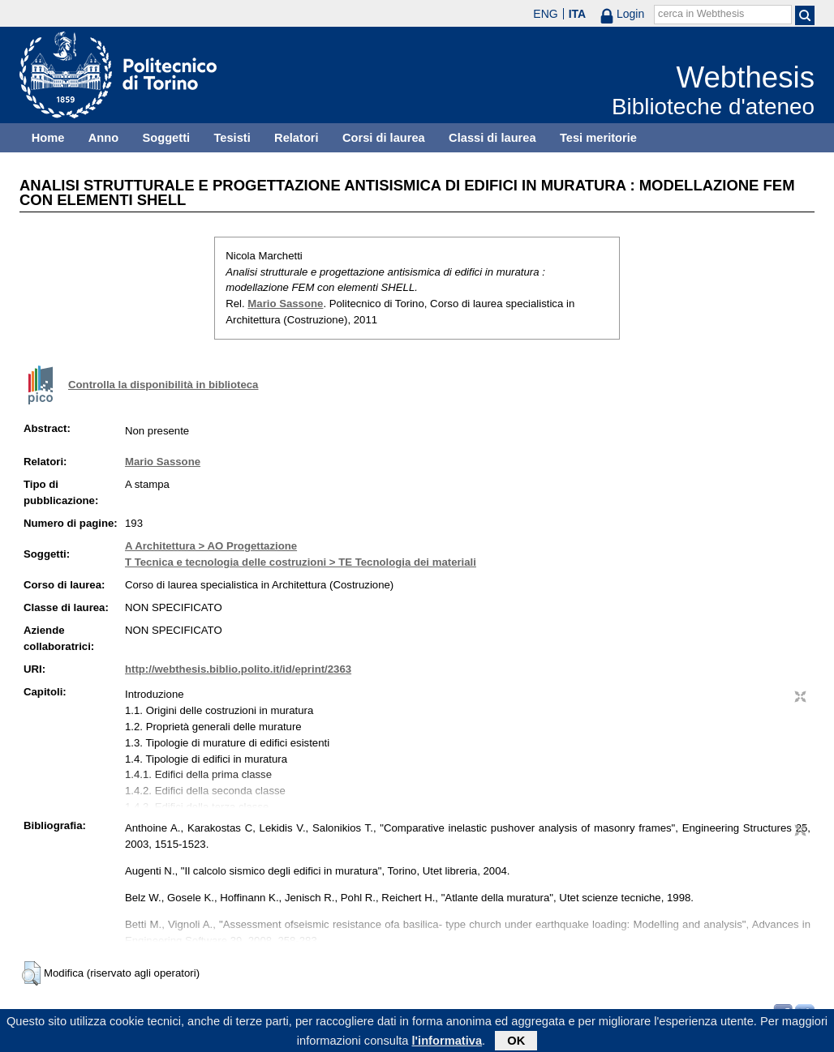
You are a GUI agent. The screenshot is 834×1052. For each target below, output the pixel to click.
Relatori (296, 137)
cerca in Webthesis (701, 13)
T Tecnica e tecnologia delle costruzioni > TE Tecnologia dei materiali (300, 562)
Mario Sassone (285, 303)
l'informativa (447, 1043)
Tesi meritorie (598, 137)
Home (48, 137)
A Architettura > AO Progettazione (211, 546)
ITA (578, 13)
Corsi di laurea (383, 137)
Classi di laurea (492, 137)
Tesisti (231, 137)
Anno (103, 137)
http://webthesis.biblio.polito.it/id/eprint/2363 (238, 669)
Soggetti (166, 137)
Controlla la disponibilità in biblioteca (163, 384)
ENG (545, 13)
